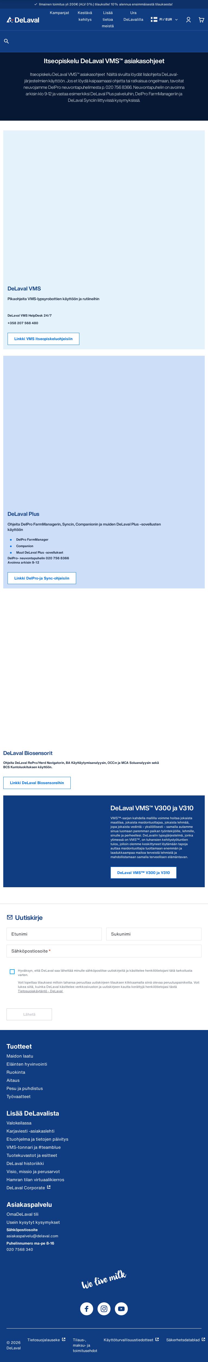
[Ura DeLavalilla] (133, 19)
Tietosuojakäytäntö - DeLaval (40, 991)
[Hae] (6, 41)
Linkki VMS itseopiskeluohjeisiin (43, 338)
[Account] (188, 19)
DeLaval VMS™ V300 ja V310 (143, 872)
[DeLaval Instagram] (104, 1308)
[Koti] (22, 19)
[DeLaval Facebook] (86, 1308)
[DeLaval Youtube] (121, 1308)
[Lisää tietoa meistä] (107, 19)
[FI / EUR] (165, 19)
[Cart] (201, 19)
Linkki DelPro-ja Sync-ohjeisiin (41, 578)
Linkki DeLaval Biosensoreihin (37, 782)
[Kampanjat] (59, 19)
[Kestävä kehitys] (84, 19)
